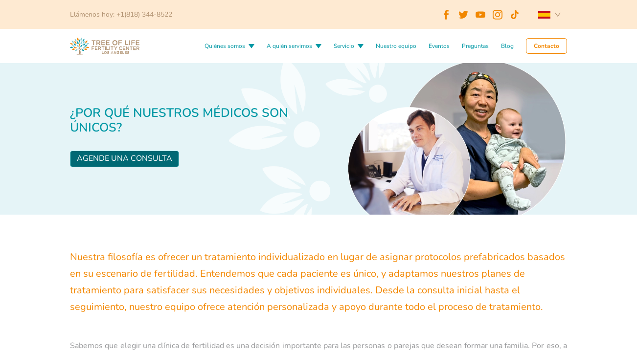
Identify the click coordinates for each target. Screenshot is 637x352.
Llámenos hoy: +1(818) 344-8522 (121, 14)
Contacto (546, 46)
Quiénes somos (225, 46)
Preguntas (475, 46)
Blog (507, 46)
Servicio (344, 46)
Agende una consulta (124, 158)
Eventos (439, 46)
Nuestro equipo (396, 46)
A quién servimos (289, 46)
